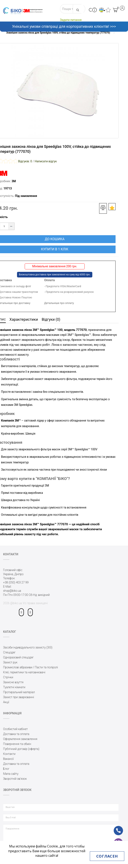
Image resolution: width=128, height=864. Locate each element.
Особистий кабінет (15, 729)
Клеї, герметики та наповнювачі (24, 672)
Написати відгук (46, 161)
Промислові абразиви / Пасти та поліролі (30, 667)
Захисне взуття (13, 682)
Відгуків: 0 (25, 161)
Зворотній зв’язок (15, 778)
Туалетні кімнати (14, 687)
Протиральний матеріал (19, 692)
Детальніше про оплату (59, 303)
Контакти (9, 754)
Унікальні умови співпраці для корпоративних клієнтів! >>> (64, 26)
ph (115, 827)
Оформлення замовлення (20, 739)
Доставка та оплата (16, 734)
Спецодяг (9, 652)
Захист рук (10, 662)
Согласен (107, 856)
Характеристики (24, 319)
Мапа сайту (10, 773)
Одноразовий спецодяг (18, 657)
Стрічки (8, 677)
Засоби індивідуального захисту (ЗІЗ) (27, 647)
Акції (6, 702)
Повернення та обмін (17, 744)
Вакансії (8, 758)
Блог (6, 768)
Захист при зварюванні (18, 697)
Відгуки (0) (51, 319)
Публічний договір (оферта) (21, 749)
